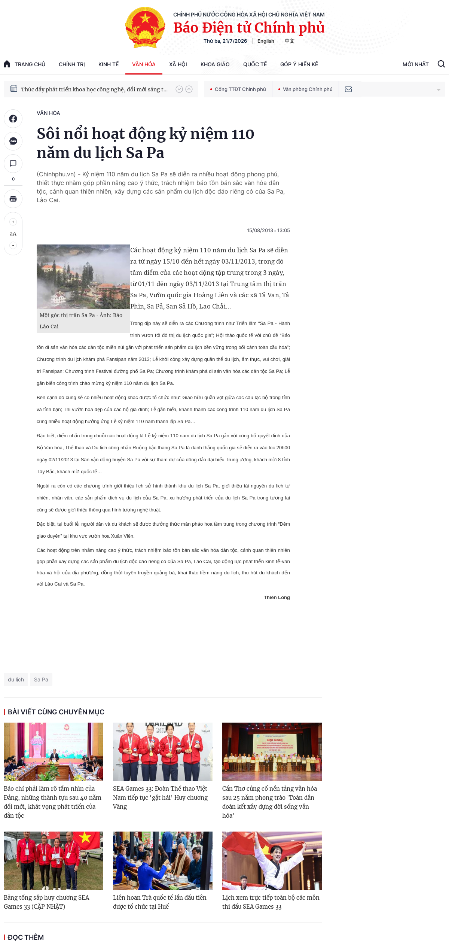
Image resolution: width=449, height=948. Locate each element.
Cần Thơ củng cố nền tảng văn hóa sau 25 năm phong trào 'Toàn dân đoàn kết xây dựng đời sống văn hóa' (269, 802)
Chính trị (72, 64)
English (265, 41)
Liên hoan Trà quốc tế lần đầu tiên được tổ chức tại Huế (160, 902)
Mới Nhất (416, 64)
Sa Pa (41, 679)
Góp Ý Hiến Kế (299, 64)
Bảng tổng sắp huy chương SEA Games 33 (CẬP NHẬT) (46, 902)
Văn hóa (144, 64)
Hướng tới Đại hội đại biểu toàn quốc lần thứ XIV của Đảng (94, 86)
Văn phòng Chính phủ (305, 89)
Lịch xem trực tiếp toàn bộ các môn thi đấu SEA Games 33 (271, 902)
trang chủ (24, 63)
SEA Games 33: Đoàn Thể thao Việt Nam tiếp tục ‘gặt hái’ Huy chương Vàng (160, 797)
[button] (179, 89)
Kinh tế (108, 64)
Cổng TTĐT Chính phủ (238, 89)
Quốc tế (255, 64)
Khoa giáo (215, 64)
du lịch (16, 679)
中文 (289, 41)
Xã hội (178, 64)
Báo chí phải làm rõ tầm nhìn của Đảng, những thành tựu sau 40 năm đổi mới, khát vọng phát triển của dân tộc (52, 802)
